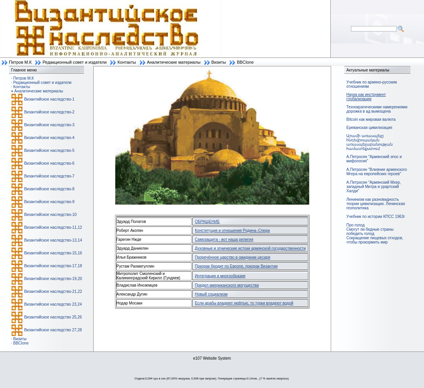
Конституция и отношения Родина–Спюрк (232, 230)
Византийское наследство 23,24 (53, 304)
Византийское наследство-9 (49, 202)
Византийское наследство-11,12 (53, 227)
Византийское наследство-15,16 (53, 253)
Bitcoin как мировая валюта (371, 119)
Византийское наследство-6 (49, 163)
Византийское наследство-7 (49, 176)
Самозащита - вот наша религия (224, 239)
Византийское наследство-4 (49, 138)
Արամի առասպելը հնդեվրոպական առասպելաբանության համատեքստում (369, 142)
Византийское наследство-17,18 (53, 266)
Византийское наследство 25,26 (53, 317)
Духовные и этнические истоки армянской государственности (250, 248)
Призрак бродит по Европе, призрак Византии (236, 266)
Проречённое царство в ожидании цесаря (232, 257)
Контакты (126, 62)
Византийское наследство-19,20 (53, 279)
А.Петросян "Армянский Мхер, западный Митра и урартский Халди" (373, 186)
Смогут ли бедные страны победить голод (369, 231)
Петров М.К (20, 62)
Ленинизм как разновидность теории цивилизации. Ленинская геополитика (375, 203)
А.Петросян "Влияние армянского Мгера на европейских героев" (376, 171)
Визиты (218, 62)
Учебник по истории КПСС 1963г (375, 216)
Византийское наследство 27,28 (53, 330)
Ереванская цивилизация (369, 127)
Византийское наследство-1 (49, 99)
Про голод (355, 225)
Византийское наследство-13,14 (53, 240)
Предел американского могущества (227, 285)
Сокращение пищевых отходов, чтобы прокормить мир (374, 240)
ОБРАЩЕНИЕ (207, 221)
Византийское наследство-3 (49, 125)
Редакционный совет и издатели (74, 62)
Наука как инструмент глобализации (366, 96)
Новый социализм (211, 294)
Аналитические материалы (174, 62)
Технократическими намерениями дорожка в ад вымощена (376, 109)
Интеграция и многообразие (220, 276)
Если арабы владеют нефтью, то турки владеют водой (244, 303)
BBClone (245, 62)
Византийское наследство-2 (49, 112)
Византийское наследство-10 (50, 214)
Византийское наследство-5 (49, 150)
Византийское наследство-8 (49, 189)
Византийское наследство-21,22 (53, 291)
